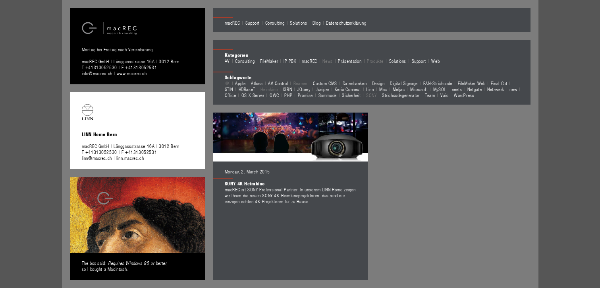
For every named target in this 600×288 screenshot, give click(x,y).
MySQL (439, 89)
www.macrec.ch (132, 73)
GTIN (229, 89)
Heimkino (269, 89)
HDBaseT (247, 89)
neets (457, 89)
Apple (240, 83)
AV (227, 61)
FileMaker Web (472, 83)
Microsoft (419, 89)
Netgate (474, 89)
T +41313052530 (100, 67)
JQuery (304, 89)
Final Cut (499, 83)
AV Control (278, 83)
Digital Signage (404, 83)
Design (378, 83)
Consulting (275, 22)
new (513, 89)
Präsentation (349, 61)
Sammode (327, 95)
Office (230, 95)
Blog (316, 22)
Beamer (300, 83)
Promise (305, 95)
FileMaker (269, 61)
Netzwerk (495, 89)
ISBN (287, 89)
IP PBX (290, 61)
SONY (371, 95)
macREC (232, 22)
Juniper (322, 89)
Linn (370, 89)
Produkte (375, 61)
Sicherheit (351, 95)
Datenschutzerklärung (346, 22)
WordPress (464, 95)
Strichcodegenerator (400, 95)
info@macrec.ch (97, 73)
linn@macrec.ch (97, 158)
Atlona (257, 83)
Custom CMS (325, 83)
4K (227, 83)
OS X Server (252, 95)
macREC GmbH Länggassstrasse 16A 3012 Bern (130, 61)
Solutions (298, 22)
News (327, 61)
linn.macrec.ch (130, 158)
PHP (288, 95)
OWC (274, 95)
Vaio (444, 95)
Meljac (399, 89)
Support (252, 22)
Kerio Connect (348, 89)
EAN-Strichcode (437, 83)
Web (435, 61)
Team (430, 95)
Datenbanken (355, 83)
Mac (383, 89)
